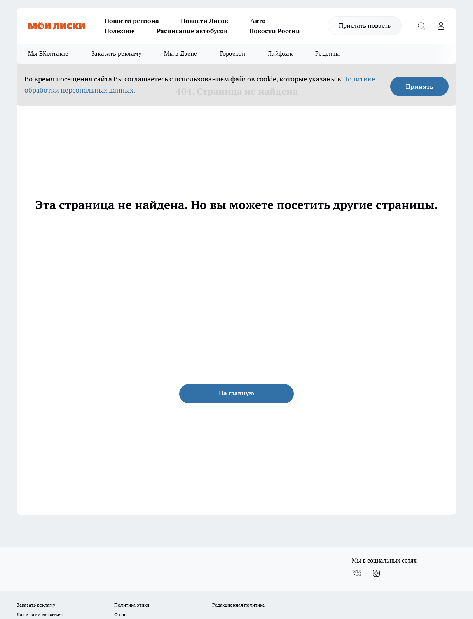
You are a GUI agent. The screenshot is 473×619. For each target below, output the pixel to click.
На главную (236, 393)
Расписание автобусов (192, 31)
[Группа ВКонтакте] (357, 573)
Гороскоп (232, 53)
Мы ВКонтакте (48, 53)
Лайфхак (280, 53)
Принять (419, 86)
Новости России (274, 31)
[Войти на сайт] (441, 25)
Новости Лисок (205, 21)
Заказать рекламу (116, 53)
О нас (120, 614)
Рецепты (327, 53)
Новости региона (132, 21)
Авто (258, 21)
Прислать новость (365, 25)
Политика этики (131, 605)
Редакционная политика (238, 605)
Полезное (120, 31)
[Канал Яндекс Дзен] (376, 573)
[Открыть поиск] (421, 25)
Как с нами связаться (40, 614)
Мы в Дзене (180, 53)
